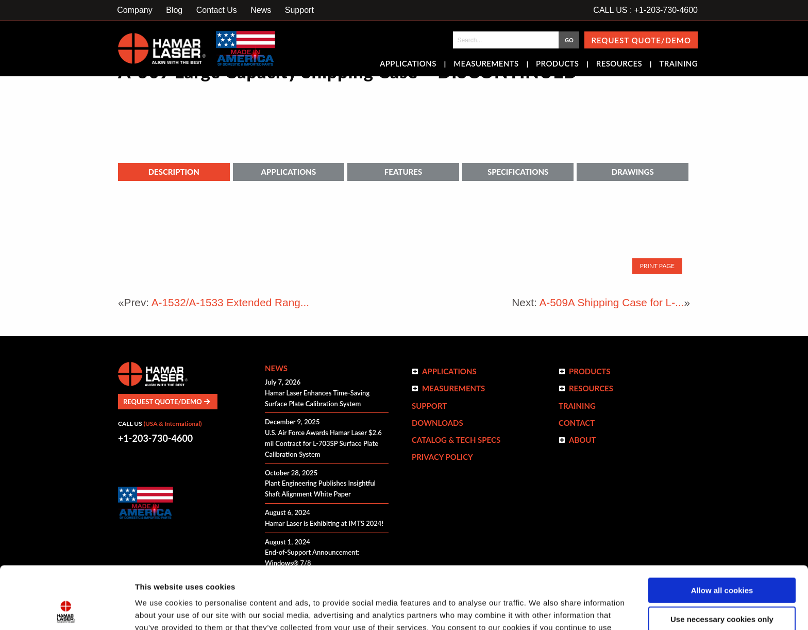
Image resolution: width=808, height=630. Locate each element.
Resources (619, 64)
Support (299, 10)
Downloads (437, 422)
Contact (577, 422)
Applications (408, 64)
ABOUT (582, 439)
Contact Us (216, 10)
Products (557, 64)
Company (134, 10)
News (260, 10)
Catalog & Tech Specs (456, 439)
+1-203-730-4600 (155, 438)
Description (173, 171)
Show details (159, 609)
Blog (174, 10)
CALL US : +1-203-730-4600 (645, 10)
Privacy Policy (442, 456)
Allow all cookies (722, 531)
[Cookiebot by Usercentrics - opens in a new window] (67, 610)
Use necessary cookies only (721, 560)
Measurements (486, 64)
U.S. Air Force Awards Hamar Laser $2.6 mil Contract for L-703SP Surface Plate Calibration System (323, 443)
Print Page (657, 266)
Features (403, 171)
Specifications (517, 171)
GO (569, 40)
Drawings (633, 171)
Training (678, 64)
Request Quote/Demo (641, 40)
